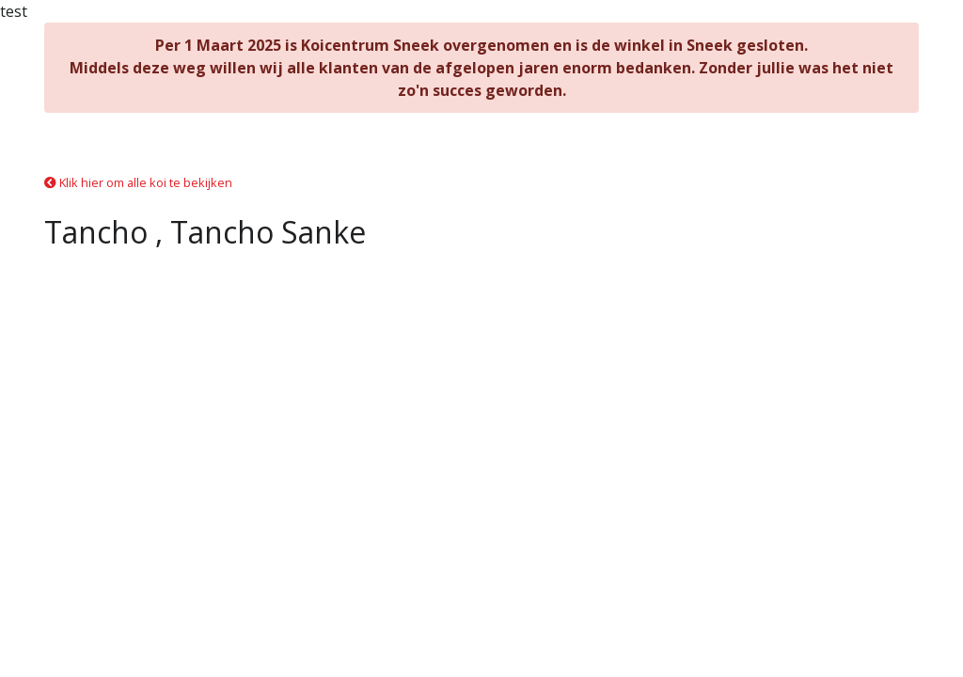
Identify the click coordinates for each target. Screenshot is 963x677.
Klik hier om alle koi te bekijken (138, 182)
